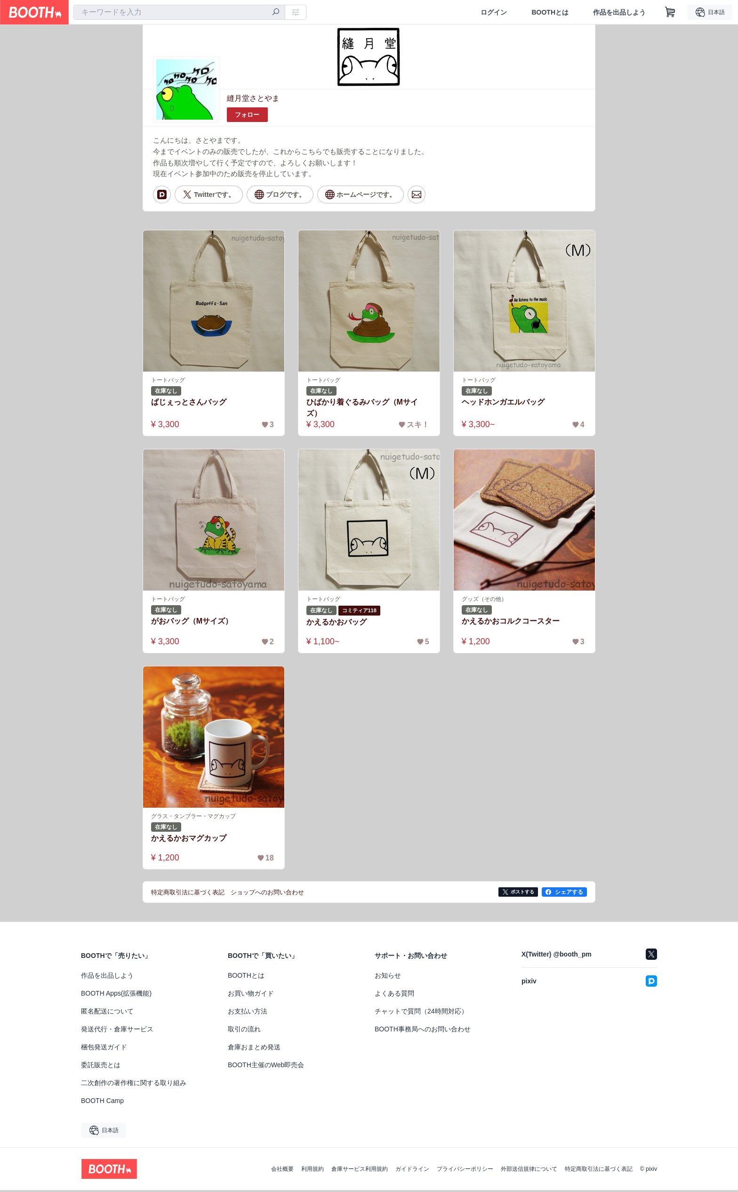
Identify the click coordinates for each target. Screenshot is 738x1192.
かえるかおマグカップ (188, 839)
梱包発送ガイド (104, 1049)
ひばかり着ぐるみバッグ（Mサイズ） (362, 408)
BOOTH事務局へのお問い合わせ (423, 1031)
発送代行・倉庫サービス (117, 1031)
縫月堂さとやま (253, 98)
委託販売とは (100, 1066)
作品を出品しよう (619, 12)
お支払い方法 (247, 1013)
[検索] (275, 12)
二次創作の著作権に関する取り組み (133, 1084)
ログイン (494, 12)
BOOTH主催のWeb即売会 (266, 1066)
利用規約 (312, 1171)
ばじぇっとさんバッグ (188, 403)
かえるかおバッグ (336, 623)
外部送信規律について (529, 1171)
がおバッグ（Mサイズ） (192, 622)
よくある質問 (394, 995)
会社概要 (282, 1171)
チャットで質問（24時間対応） (421, 1013)
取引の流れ (244, 1031)
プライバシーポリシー (465, 1171)
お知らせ (388, 977)
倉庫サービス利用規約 (359, 1171)
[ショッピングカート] (670, 12)
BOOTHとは (550, 12)
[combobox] (179, 12)
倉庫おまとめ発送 (254, 1049)
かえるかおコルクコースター (511, 622)
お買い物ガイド (251, 995)
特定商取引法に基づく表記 (599, 1171)
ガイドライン (412, 1171)
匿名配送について (107, 1013)
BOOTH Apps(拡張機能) (116, 995)
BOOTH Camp (102, 1102)
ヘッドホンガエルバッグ (503, 403)
